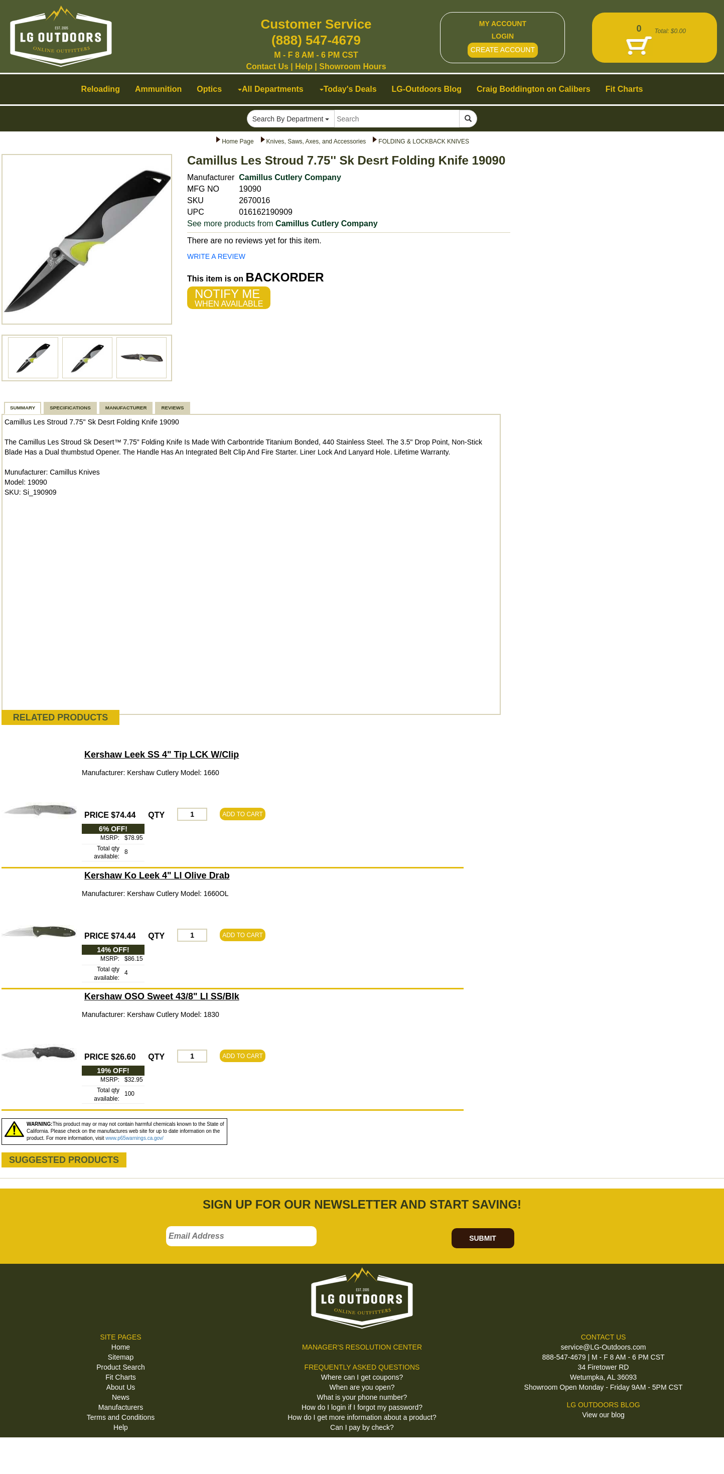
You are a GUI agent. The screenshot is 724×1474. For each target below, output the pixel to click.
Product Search (120, 1367)
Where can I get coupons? (362, 1377)
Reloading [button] (100, 89)
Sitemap (120, 1357)
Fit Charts (120, 1377)
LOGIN (503, 36)
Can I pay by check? (362, 1427)
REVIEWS (172, 407)
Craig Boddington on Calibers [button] (534, 89)
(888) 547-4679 (316, 40)
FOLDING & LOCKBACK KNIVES (423, 141)
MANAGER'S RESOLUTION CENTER (362, 1347)
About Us (120, 1387)
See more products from (282, 223)
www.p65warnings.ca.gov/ (134, 1138)
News (120, 1397)
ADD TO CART (242, 814)
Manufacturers (120, 1407)
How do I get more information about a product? (362, 1417)
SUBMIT (482, 1238)
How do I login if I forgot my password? (362, 1407)
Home (120, 1347)
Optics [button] (209, 89)
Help (304, 66)
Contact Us (267, 66)
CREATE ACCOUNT (503, 50)
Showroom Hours (352, 66)
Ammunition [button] (158, 89)
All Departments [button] (271, 89)
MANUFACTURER (126, 407)
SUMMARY (22, 407)
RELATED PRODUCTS (60, 717)
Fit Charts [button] (624, 89)
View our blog (603, 1415)
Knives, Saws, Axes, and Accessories (316, 141)
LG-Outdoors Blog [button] (427, 89)
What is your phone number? (362, 1397)
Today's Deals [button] (348, 89)
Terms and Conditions (121, 1417)
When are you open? (362, 1387)
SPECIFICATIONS (70, 407)
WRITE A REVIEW (216, 256)
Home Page (237, 141)
